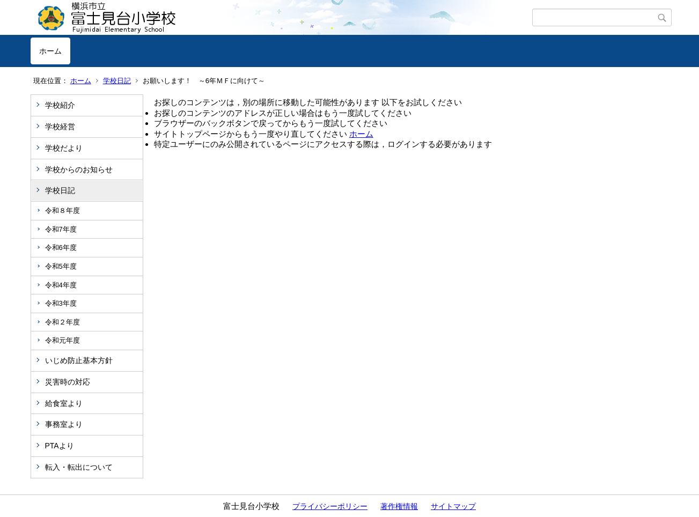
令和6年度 (61, 247)
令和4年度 (61, 285)
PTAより (59, 445)
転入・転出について (79, 467)
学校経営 (60, 126)
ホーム (50, 51)
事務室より (64, 424)
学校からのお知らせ (79, 169)
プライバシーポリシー (329, 506)
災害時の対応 (67, 382)
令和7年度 (61, 229)
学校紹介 (60, 105)
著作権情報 (399, 506)
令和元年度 (62, 340)
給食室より (64, 403)
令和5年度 (61, 266)
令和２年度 (62, 322)
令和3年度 (61, 303)
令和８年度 (62, 210)
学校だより (64, 148)
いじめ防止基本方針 (79, 360)
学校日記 (117, 81)
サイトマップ (453, 506)
